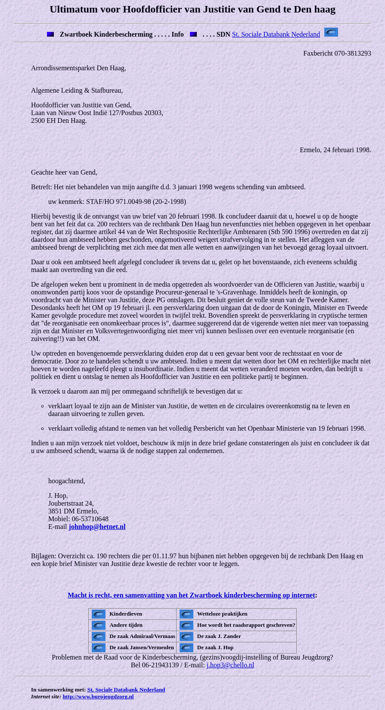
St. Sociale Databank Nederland (276, 34)
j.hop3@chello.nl (231, 665)
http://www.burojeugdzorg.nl (98, 696)
